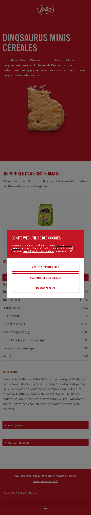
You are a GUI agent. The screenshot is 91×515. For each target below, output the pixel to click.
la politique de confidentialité (38, 251)
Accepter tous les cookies (45, 277)
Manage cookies (45, 288)
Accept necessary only (45, 267)
